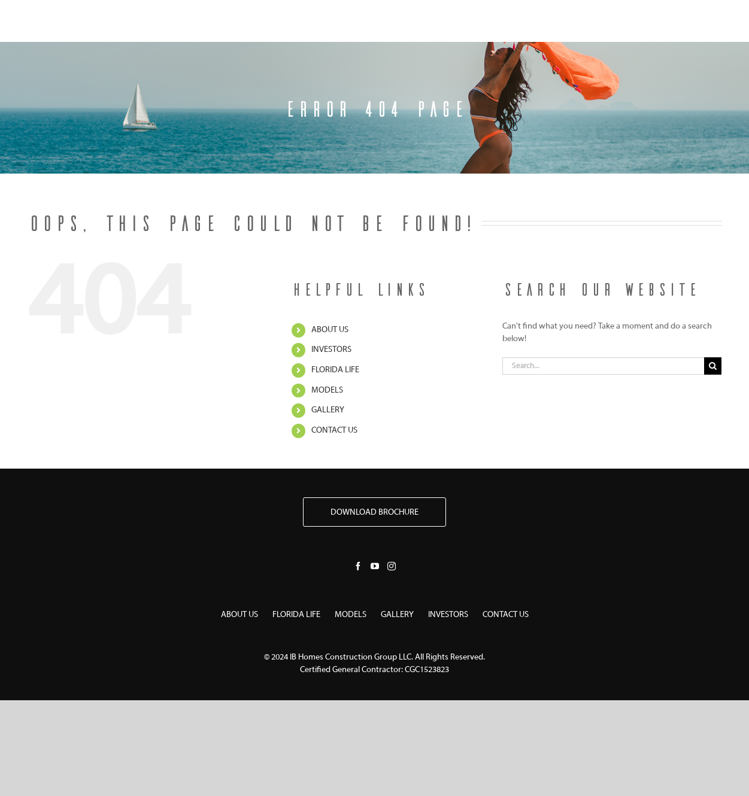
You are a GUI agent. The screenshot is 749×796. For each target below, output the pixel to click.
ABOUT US (329, 330)
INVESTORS (331, 349)
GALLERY (327, 410)
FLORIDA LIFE (335, 370)
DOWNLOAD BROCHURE (374, 512)
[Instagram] (391, 566)
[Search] (712, 366)
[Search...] (603, 366)
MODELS (327, 390)
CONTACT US (334, 430)
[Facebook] (358, 566)
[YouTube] (375, 566)
